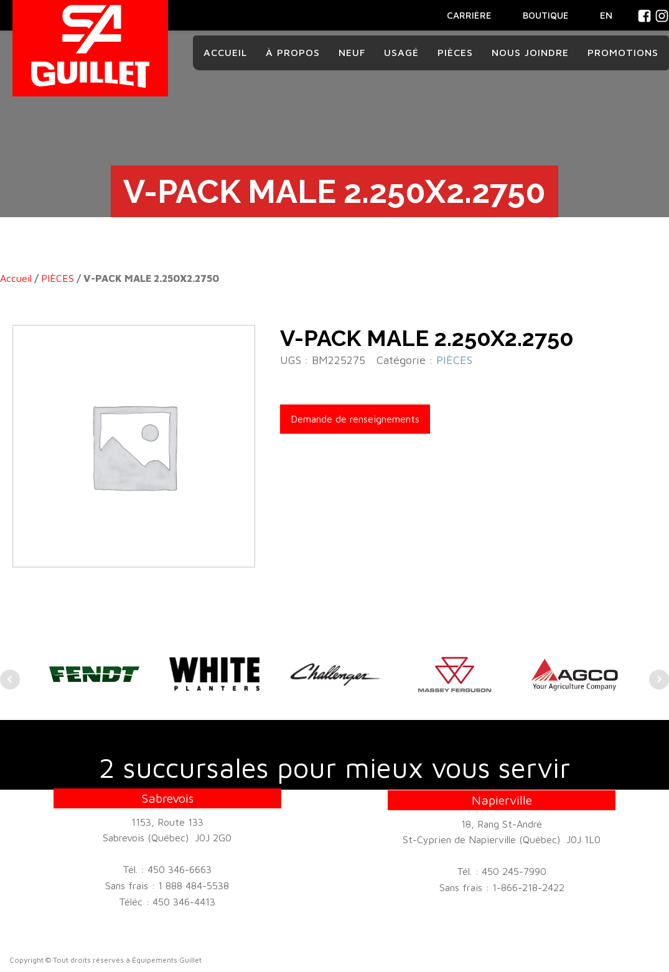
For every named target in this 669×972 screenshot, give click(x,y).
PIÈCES (57, 278)
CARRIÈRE (469, 15)
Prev (10, 679)
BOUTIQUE (546, 15)
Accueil (225, 52)
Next (659, 679)
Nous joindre (530, 52)
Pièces (455, 52)
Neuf (352, 52)
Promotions (622, 52)
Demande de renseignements (355, 418)
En (606, 15)
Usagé (401, 52)
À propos (293, 52)
